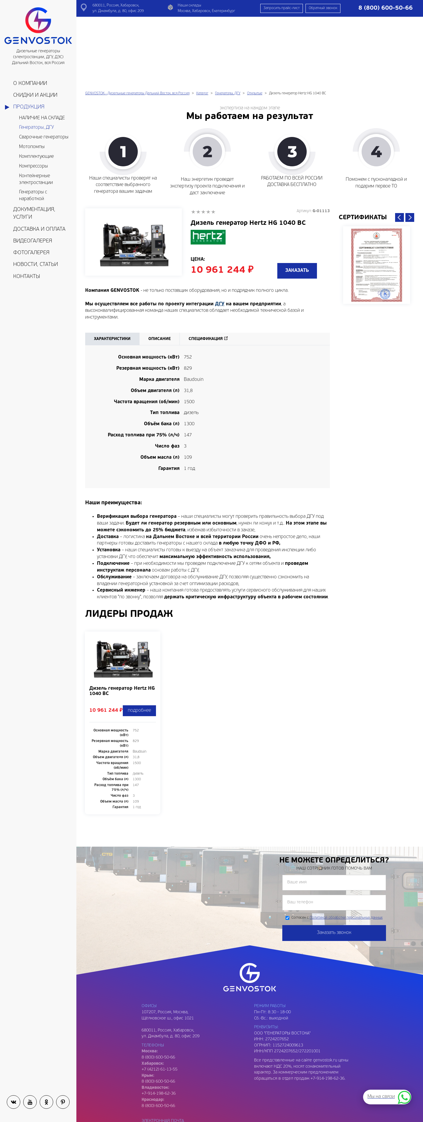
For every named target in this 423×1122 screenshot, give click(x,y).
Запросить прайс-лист (281, 8)
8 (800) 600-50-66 (158, 1013)
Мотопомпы (32, 147)
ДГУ (219, 235)
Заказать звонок (334, 864)
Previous (399, 149)
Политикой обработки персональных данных (346, 849)
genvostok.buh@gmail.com (166, 1095)
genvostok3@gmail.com (163, 1113)
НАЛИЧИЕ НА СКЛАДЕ (42, 118)
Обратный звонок (323, 8)
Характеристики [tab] (112, 270)
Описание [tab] (159, 270)
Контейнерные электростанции (36, 179)
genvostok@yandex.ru (162, 1064)
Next (409, 149)
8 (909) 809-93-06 (158, 1119)
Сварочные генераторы (43, 137)
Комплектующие (36, 156)
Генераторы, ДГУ (36, 127)
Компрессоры (33, 166)
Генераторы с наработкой (33, 195)
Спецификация (206, 270)
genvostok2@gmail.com (163, 1076)
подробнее (139, 642)
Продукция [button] (28, 107)
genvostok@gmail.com (162, 1058)
